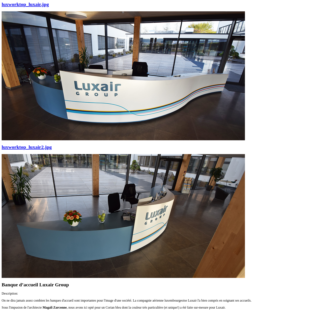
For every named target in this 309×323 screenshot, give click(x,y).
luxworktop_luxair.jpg (25, 4)
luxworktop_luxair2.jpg (27, 147)
